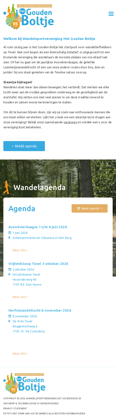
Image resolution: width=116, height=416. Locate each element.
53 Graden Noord (48, 403)
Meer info (19, 250)
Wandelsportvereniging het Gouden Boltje (53, 398)
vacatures (70, 122)
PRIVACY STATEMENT (15, 408)
